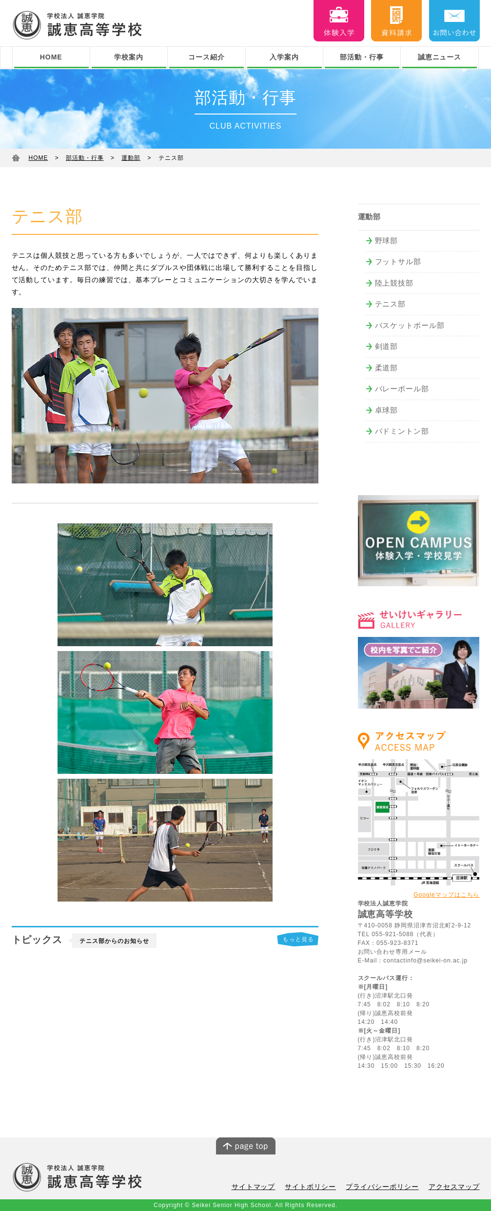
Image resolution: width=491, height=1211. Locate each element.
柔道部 (386, 368)
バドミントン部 (402, 431)
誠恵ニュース (440, 57)
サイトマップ (266, 1187)
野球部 (386, 240)
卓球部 (386, 410)
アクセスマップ (456, 1187)
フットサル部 (398, 261)
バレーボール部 (402, 388)
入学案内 (284, 57)
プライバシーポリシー (388, 1187)
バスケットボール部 (410, 325)
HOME (51, 57)
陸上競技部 (394, 283)
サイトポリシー (320, 1187)
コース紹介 (206, 57)
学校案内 (128, 57)
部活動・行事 (362, 57)
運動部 (130, 157)
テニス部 (390, 304)
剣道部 (386, 346)
